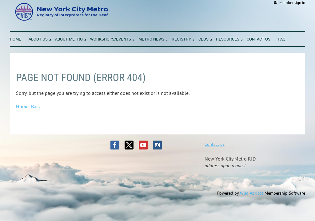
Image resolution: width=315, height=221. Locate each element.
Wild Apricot (251, 193)
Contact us (215, 144)
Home (22, 106)
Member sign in (292, 2)
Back (36, 106)
